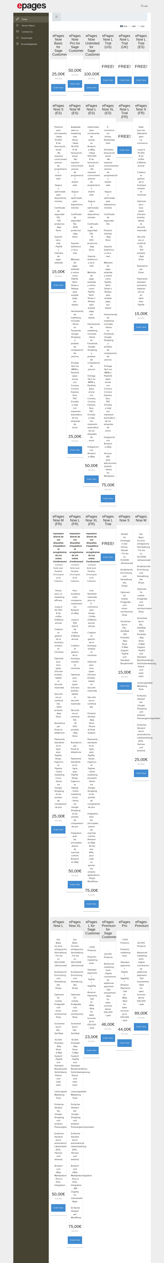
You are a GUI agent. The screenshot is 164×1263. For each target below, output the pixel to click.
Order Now (58, 88)
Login (144, 6)
